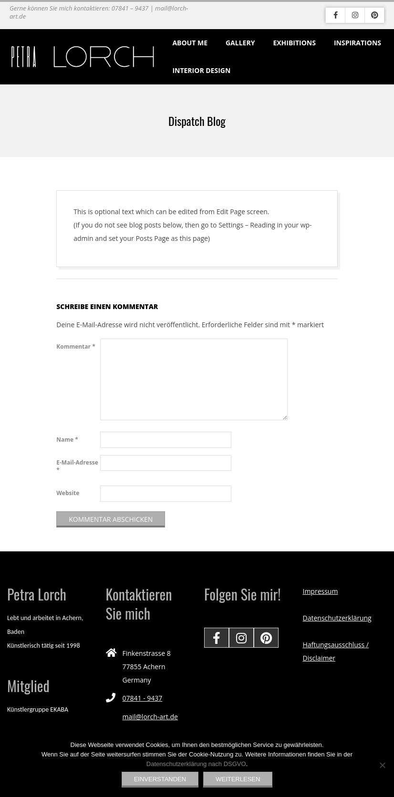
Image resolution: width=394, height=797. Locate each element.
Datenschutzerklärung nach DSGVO (196, 763)
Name (67, 439)
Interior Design (201, 70)
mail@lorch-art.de (150, 716)
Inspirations (357, 42)
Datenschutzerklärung (337, 617)
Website (67, 493)
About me (189, 42)
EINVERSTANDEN (160, 779)
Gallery (240, 42)
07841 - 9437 (143, 698)
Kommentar (75, 346)
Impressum (320, 591)
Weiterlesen (238, 779)
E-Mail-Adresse (77, 466)
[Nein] (382, 765)
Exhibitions (294, 42)
